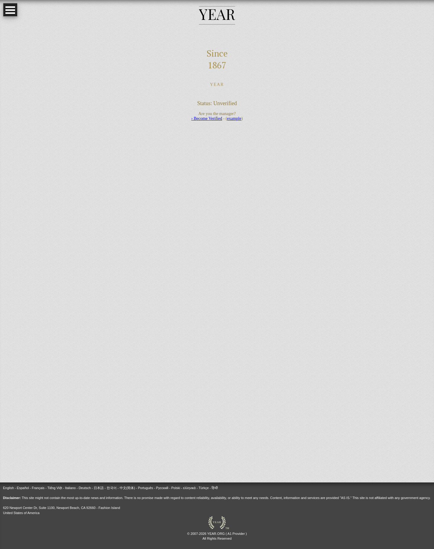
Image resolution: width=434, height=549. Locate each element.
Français (38, 488)
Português (145, 488)
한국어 (112, 488)
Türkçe (204, 488)
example (234, 118)
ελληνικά (189, 488)
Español (23, 488)
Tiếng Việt (54, 488)
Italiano (70, 488)
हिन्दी (215, 488)
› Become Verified (206, 118)
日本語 (99, 488)
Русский (162, 488)
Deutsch (85, 488)
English (8, 488)
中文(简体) (127, 488)
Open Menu (10, 10)
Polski (175, 488)
